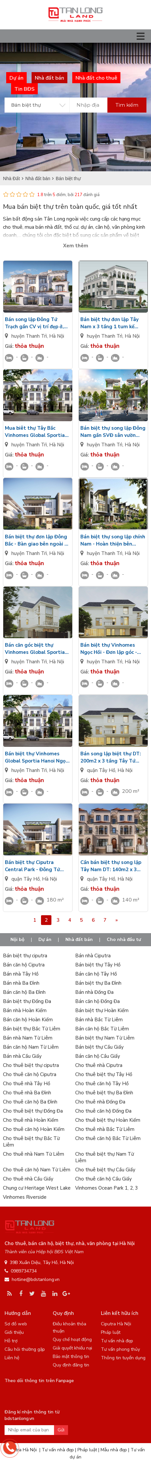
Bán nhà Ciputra (93, 955)
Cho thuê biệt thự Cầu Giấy (105, 1169)
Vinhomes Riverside (25, 1197)
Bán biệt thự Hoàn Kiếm (102, 1010)
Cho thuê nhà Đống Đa (100, 1102)
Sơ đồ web (16, 1324)
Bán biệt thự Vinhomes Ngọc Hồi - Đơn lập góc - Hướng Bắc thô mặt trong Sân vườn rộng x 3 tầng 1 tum (110, 649)
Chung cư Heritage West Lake (37, 1188)
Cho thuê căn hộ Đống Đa (103, 1111)
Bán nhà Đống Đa (94, 992)
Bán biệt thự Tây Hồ (97, 965)
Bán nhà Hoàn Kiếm (25, 1010)
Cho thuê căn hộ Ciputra (29, 1074)
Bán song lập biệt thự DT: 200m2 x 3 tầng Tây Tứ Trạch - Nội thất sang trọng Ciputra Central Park (113, 757)
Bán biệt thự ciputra (25, 955)
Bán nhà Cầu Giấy (22, 1056)
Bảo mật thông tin (71, 1356)
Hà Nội (56, 336)
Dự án (44, 939)
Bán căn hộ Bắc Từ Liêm (102, 1028)
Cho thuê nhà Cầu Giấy (28, 1179)
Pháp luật (110, 1332)
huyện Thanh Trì (29, 336)
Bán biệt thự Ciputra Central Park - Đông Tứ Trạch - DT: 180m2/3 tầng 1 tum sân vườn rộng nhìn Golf (37, 866)
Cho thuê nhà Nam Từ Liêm (33, 1154)
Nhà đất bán (79, 939)
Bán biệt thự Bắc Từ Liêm (31, 1028)
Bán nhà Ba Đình (21, 983)
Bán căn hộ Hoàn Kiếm (28, 1019)
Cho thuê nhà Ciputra (98, 1065)
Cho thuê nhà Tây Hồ (26, 1083)
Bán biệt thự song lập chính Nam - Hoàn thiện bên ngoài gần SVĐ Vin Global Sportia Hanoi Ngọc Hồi (112, 540)
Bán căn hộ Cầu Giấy (97, 1056)
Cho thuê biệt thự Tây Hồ (103, 1074)
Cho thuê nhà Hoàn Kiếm (30, 1120)
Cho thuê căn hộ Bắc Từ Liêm (108, 1138)
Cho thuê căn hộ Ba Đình (30, 1102)
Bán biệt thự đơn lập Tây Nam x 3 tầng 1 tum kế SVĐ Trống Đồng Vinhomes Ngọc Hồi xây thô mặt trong (112, 323)
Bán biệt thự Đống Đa (27, 1001)
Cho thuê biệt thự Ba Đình (104, 1092)
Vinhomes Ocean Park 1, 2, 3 (106, 1188)
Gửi (61, 1430)
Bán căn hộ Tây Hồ (96, 974)
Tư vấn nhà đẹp (117, 1341)
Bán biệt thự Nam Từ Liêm (104, 1038)
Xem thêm (75, 245)
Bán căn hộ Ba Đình (24, 992)
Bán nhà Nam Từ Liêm (27, 1038)
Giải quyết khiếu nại (72, 1348)
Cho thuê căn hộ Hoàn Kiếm (33, 1129)
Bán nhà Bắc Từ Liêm (99, 1019)
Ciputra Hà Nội (116, 1324)
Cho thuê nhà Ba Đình (27, 1092)
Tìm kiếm (127, 105)
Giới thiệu (14, 1332)
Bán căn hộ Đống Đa (97, 1001)
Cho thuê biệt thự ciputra (31, 1065)
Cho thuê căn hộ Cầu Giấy (103, 1179)
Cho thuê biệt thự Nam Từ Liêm (104, 1157)
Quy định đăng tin (71, 1365)
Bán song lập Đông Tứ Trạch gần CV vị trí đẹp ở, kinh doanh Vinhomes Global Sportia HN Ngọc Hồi (34, 323)
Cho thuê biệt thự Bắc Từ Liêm (31, 1141)
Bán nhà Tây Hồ (20, 974)
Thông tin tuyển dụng (123, 1358)
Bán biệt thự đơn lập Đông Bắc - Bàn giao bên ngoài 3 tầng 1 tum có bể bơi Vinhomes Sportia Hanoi (36, 540)
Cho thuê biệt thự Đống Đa (33, 1111)
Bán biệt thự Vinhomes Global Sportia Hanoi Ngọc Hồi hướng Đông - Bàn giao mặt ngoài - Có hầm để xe (36, 757)
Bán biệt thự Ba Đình (98, 983)
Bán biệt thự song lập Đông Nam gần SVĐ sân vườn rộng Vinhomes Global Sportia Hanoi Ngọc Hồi (112, 432)
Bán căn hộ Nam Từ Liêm (31, 1047)
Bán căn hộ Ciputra (24, 965)
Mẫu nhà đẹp (114, 1450)
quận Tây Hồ (101, 770)
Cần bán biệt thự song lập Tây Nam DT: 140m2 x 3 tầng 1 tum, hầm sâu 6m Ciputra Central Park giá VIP (110, 866)
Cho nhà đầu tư (124, 939)
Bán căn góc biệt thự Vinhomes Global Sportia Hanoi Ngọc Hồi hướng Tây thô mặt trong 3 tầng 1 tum (36, 649)
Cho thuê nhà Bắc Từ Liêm (104, 1129)
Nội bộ (17, 939)
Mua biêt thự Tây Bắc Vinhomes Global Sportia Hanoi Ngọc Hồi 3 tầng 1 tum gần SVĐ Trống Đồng (35, 432)
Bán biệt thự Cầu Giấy (99, 1047)
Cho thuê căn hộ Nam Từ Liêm (36, 1169)
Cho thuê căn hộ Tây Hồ (102, 1083)
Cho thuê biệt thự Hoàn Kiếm (107, 1120)
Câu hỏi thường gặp (25, 1349)
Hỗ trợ (11, 1341)
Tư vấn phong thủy (120, 1349)
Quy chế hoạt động (72, 1339)
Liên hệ (12, 1358)
